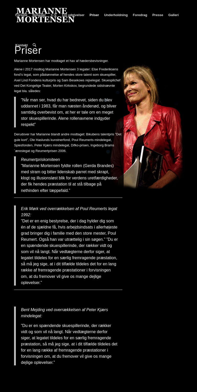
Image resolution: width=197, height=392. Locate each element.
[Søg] (34, 45)
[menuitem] (21, 15)
